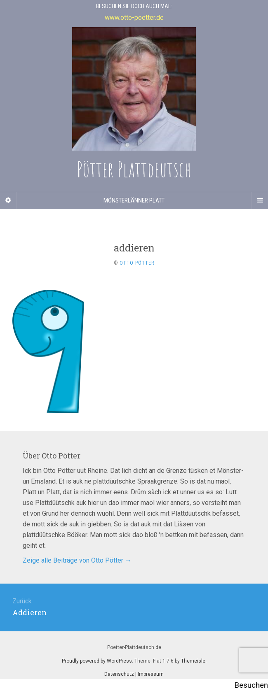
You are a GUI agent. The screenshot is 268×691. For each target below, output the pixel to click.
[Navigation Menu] (260, 200)
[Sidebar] (8, 200)
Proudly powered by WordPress (97, 661)
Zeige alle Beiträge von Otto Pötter (77, 560)
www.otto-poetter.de (134, 17)
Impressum (151, 674)
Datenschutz (119, 674)
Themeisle (193, 661)
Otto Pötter (137, 263)
